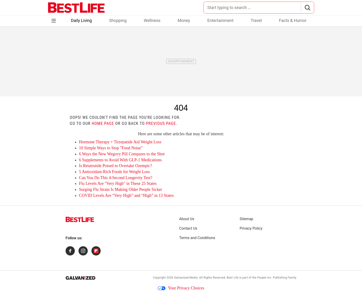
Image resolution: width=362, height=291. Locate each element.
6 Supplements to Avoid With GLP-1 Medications (120, 160)
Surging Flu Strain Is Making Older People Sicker (120, 189)
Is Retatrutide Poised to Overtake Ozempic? (115, 165)
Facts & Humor (293, 20)
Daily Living (81, 20)
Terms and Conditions (197, 238)
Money (184, 20)
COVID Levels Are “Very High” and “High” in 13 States (126, 195)
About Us (186, 219)
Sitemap (246, 219)
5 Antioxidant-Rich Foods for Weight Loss (114, 171)
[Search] (307, 7)
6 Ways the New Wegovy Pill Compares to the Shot (122, 154)
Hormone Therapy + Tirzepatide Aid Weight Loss (120, 142)
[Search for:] (252, 7)
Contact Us (188, 228)
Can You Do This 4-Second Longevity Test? (115, 177)
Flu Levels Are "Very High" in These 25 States (118, 183)
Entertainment (220, 20)
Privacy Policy (251, 228)
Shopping (118, 20)
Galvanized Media (186, 277)
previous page (161, 123)
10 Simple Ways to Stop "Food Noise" (111, 148)
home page (103, 123)
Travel (256, 20)
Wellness (152, 20)
